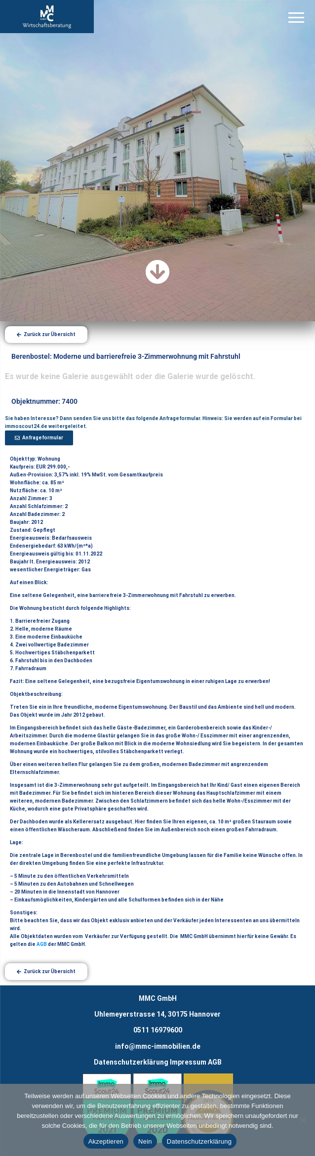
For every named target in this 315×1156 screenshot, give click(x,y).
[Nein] (303, 1120)
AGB (42, 944)
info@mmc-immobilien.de (157, 1046)
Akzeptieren (105, 1141)
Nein (145, 1141)
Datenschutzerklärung (131, 1062)
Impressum (188, 1062)
